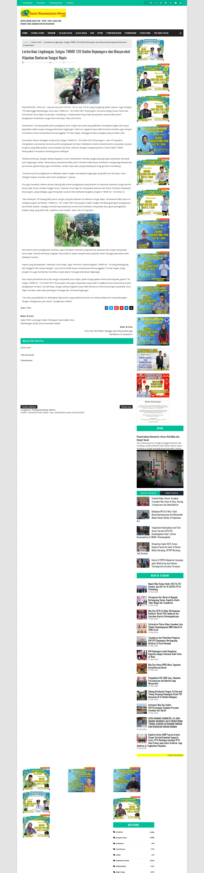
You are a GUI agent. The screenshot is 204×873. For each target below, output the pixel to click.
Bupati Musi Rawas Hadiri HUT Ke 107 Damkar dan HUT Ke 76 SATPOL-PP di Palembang (164, 586)
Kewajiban (27, 2)
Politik (150, 849)
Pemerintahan (113, 32)
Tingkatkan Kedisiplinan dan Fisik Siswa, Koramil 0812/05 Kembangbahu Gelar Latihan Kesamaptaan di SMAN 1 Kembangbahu (158, 532)
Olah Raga (81, 32)
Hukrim (51, 32)
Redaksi (70, 2)
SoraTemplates (34, 867)
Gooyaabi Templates (60, 867)
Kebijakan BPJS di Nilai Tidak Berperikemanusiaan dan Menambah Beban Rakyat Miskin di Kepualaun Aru (160, 516)
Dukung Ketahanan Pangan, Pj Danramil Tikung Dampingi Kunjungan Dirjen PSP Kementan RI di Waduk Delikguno (165, 694)
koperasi (151, 814)
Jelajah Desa (65, 32)
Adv (92, 32)
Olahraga (151, 820)
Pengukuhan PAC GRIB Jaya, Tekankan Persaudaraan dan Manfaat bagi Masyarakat (164, 680)
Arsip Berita (171, 493)
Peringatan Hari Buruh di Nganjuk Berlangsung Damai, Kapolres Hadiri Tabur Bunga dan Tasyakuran (164, 600)
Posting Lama (124, 403)
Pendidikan (130, 32)
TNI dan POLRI (161, 32)
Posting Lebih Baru (29, 403)
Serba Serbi (37, 32)
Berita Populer (148, 493)
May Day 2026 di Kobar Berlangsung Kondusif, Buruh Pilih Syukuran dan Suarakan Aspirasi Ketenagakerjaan (164, 613)
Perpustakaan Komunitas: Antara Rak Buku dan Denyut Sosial (158, 438)
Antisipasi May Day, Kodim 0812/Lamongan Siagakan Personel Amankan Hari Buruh (163, 707)
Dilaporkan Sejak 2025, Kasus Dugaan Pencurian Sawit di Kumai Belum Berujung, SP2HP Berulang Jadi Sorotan (159, 548)
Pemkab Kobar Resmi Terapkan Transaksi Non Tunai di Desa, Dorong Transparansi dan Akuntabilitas (167, 501)
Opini (100, 32)
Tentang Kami (55, 2)
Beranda (41, 2)
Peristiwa (145, 32)
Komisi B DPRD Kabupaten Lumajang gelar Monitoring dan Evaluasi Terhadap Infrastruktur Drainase (167, 563)
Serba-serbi (36, 42)
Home (25, 32)
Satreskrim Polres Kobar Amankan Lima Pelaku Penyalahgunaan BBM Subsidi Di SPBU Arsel (165, 626)
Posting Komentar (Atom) (43, 406)
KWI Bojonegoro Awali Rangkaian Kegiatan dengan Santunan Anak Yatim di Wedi (165, 653)
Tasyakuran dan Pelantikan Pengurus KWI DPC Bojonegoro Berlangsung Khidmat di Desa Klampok (164, 640)
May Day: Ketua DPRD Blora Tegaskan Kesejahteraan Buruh (164, 666)
